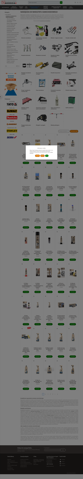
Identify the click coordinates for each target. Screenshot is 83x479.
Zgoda (47, 155)
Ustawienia (37, 155)
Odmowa (42, 155)
